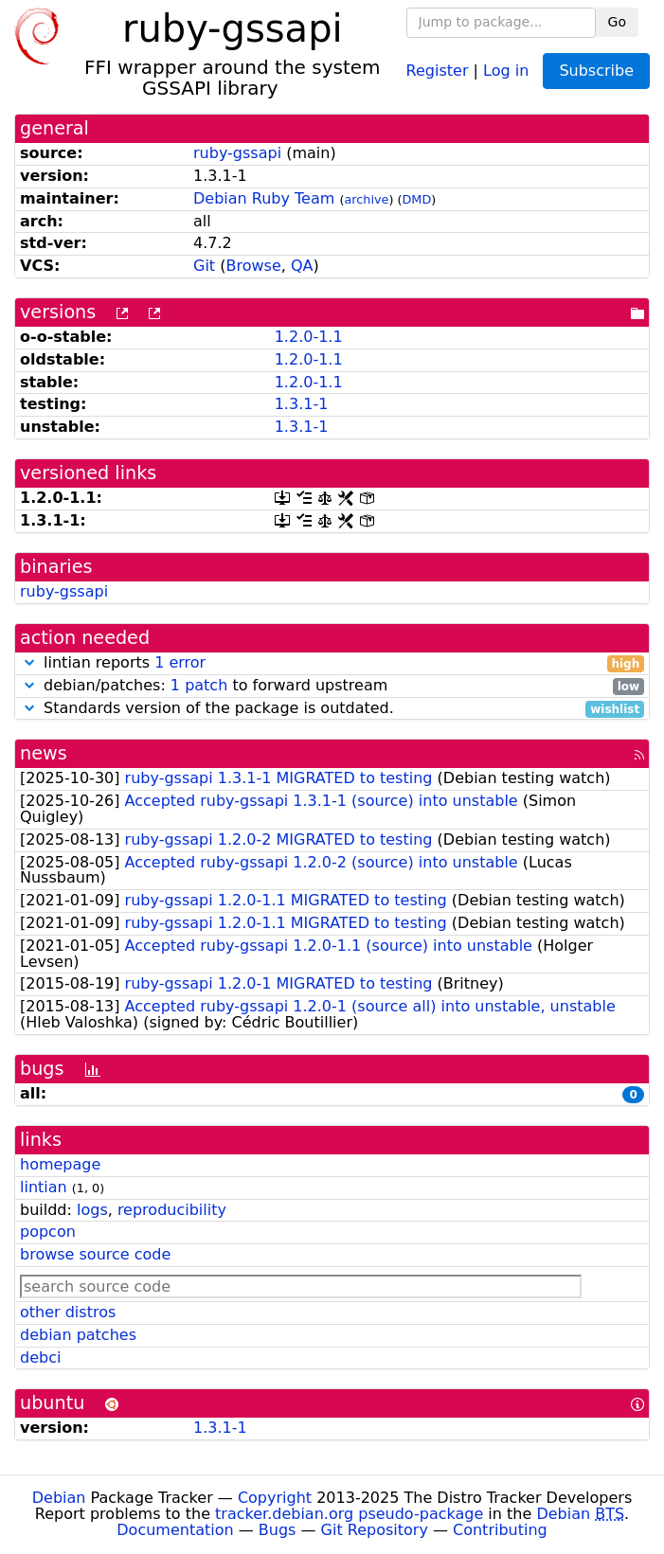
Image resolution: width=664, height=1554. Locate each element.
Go (617, 21)
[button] (29, 662)
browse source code (95, 1254)
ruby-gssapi (237, 153)
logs (92, 1210)
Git (204, 266)
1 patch (198, 685)
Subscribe (596, 71)
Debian (59, 1498)
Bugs (277, 1530)
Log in (506, 70)
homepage (60, 1164)
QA (302, 266)
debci (40, 1357)
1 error (180, 662)
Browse (252, 266)
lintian (43, 1187)
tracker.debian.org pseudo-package (349, 1514)
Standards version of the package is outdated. (332, 709)
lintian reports (332, 663)
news (43, 753)
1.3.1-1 (302, 404)
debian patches (78, 1335)
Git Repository (374, 1530)
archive (366, 199)
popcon (48, 1232)
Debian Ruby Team (263, 198)
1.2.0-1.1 (309, 337)
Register (437, 70)
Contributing (500, 1530)
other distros (68, 1312)
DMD (417, 199)
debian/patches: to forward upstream (332, 686)
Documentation (175, 1530)
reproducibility (171, 1210)
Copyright (275, 1498)
